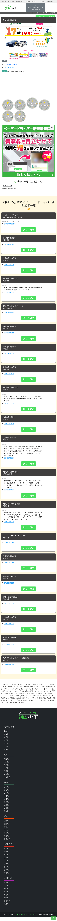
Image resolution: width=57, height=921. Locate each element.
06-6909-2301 (9, 460)
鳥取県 (6, 853)
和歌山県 (7, 843)
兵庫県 (6, 837)
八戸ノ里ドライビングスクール (16, 538)
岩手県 (6, 741)
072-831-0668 (9, 524)
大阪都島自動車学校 (11, 474)
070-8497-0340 (9, 224)
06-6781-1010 (9, 545)
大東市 (4, 61)
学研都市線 (7, 185)
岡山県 (6, 859)
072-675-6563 (9, 355)
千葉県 (6, 775)
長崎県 (6, 893)
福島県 (6, 753)
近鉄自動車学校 (9, 419)
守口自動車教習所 (10, 559)
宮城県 (6, 744)
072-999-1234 (9, 265)
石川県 (6, 797)
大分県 (6, 899)
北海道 (6, 735)
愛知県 (6, 815)
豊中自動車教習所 (10, 327)
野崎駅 (10, 188)
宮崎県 (6, 902)
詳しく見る (28, 229)
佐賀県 (6, 890)
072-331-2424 (9, 426)
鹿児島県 (7, 905)
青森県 (6, 738)
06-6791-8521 (9, 314)
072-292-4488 (9, 375)
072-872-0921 (9, 67)
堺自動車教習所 (9, 238)
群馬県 (6, 769)
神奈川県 (7, 781)
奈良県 (6, 840)
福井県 (6, 800)
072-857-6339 (9, 627)
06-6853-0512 (9, 334)
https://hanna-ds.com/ (12, 64)
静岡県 (6, 812)
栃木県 (6, 766)
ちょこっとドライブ (11, 215)
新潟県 (6, 791)
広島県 (6, 862)
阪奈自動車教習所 (10, 20)
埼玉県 (6, 772)
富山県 (6, 794)
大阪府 (43, 13)
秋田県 (6, 747)
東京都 (6, 778)
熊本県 (6, 896)
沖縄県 (6, 908)
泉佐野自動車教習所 (11, 279)
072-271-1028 (9, 648)
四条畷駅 (4, 188)
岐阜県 (6, 809)
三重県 (6, 825)
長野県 (6, 806)
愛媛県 (6, 874)
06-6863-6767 (9, 668)
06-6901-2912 (9, 566)
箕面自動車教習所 (10, 579)
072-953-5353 (9, 607)
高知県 (6, 877)
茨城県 (6, 763)
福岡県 (6, 887)
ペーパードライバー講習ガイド (34, 13)
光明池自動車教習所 (11, 389)
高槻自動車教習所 (10, 348)
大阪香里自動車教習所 (12, 506)
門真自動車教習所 (10, 440)
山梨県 (6, 803)
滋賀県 (6, 828)
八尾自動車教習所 (10, 259)
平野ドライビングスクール (14, 307)
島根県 (6, 856)
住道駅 (15, 188)
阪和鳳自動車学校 (10, 641)
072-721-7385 (9, 586)
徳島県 (6, 868)
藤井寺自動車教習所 (11, 600)
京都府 (6, 831)
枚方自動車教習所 (10, 620)
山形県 (6, 750)
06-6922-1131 (9, 492)
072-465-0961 (9, 293)
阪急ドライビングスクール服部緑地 (18, 662)
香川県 (6, 871)
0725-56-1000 (9, 405)
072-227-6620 (9, 245)
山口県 (6, 865)
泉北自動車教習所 (10, 368)
